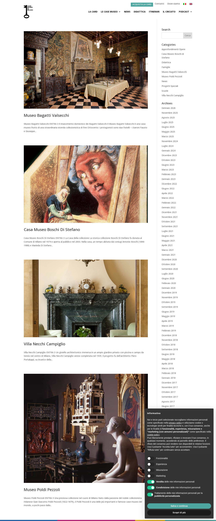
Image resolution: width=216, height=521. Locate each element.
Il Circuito (169, 11)
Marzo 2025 (168, 136)
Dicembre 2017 (169, 382)
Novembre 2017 (170, 387)
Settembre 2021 (170, 226)
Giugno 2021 (168, 235)
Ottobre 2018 (168, 344)
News (127, 11)
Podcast (184, 11)
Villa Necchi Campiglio (44, 344)
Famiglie (166, 67)
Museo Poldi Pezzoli (42, 489)
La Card (92, 11)
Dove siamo (173, 4)
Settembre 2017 (170, 396)
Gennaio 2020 (168, 287)
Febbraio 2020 (169, 283)
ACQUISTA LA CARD (141, 4)
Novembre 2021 (170, 216)
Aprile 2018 (167, 363)
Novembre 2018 (170, 339)
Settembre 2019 (170, 306)
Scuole (165, 90)
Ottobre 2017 (168, 392)
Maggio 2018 (168, 358)
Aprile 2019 (167, 321)
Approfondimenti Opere (173, 49)
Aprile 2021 (167, 245)
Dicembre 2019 (169, 292)
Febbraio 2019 (169, 330)
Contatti (159, 4)
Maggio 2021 (168, 240)
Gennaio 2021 (168, 254)
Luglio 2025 (167, 122)
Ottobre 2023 (168, 160)
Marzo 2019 (168, 325)
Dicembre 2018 (169, 335)
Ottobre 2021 (168, 221)
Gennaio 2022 (168, 207)
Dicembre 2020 (169, 259)
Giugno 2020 (168, 278)
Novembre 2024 (170, 141)
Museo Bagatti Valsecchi (46, 115)
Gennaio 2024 (168, 150)
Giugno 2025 (168, 126)
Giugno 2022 (168, 188)
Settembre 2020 (170, 268)
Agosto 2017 (168, 401)
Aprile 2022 (167, 193)
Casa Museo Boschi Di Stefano (52, 229)
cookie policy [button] (153, 435)
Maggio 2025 (168, 131)
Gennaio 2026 (168, 108)
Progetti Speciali (170, 86)
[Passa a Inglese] (190, 5)
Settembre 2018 (170, 349)
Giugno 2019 (168, 311)
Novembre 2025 (170, 112)
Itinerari (154, 11)
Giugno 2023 (168, 164)
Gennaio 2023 (168, 179)
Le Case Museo (109, 11)
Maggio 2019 (168, 316)
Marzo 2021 (168, 250)
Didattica (140, 11)
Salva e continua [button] (179, 506)
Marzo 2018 (168, 368)
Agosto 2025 (168, 117)
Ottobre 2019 (168, 302)
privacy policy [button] (175, 423)
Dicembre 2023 (169, 155)
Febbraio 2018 (169, 373)
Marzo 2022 (168, 197)
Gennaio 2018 (168, 377)
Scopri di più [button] (179, 512)
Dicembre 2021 (169, 212)
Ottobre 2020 (168, 264)
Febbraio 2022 (169, 202)
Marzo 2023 (168, 169)
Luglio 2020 (167, 273)
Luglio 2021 (167, 231)
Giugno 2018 (168, 354)
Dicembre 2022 (169, 183)
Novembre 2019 (170, 297)
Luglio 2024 (167, 145)
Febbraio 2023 (169, 174)
